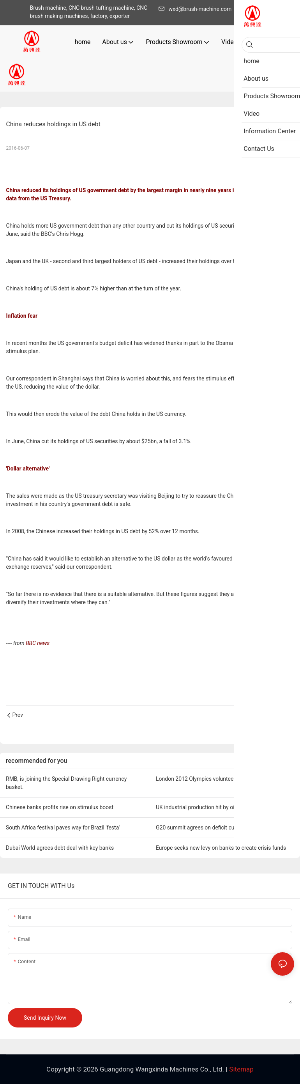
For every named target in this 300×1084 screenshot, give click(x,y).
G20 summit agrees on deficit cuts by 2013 (207, 827)
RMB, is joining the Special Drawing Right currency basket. (66, 783)
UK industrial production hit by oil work (202, 807)
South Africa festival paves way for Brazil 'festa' (63, 827)
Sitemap (241, 1069)
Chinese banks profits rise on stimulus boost (59, 807)
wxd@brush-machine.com (197, 9)
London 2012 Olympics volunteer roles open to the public (224, 779)
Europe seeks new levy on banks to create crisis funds (221, 848)
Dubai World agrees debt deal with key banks (60, 848)
